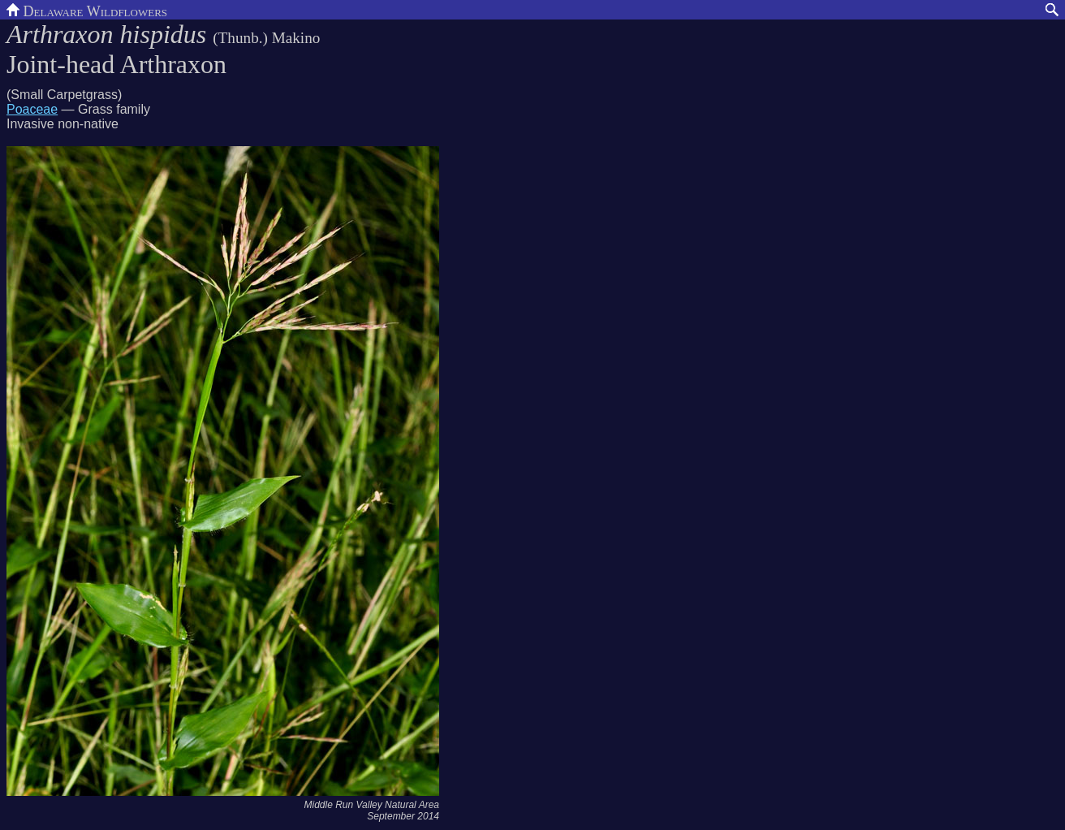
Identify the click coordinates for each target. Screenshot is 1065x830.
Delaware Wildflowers (86, 9)
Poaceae (32, 109)
